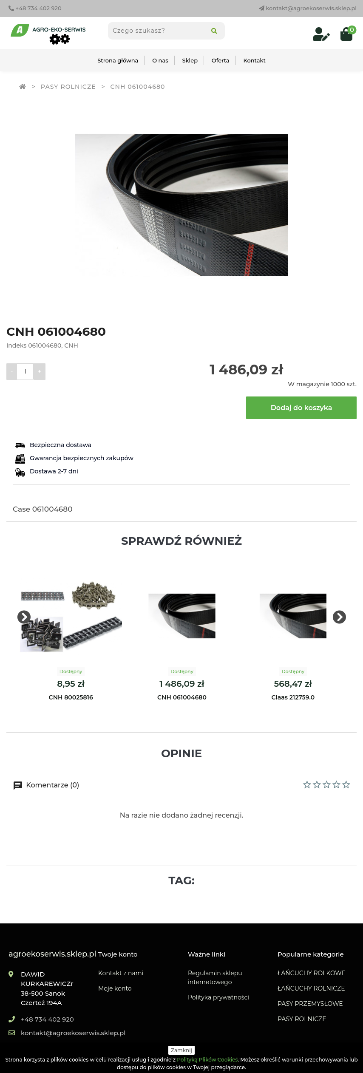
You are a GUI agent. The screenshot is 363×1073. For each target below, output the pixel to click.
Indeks (16, 345)
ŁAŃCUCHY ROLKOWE (312, 973)
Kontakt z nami (120, 973)
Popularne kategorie (311, 954)
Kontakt (254, 60)
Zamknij (181, 1050)
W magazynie (308, 384)
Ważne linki (206, 954)
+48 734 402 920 (35, 8)
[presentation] (24, 617)
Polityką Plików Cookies (207, 1059)
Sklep (190, 60)
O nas (160, 60)
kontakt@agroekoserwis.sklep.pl (308, 8)
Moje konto (115, 988)
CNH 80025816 (71, 697)
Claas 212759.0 (293, 697)
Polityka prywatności (218, 997)
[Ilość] (25, 371)
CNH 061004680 (182, 697)
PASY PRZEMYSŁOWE (310, 1004)
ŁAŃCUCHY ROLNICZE (311, 988)
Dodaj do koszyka (301, 408)
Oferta (221, 60)
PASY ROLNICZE (302, 1019)
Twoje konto (118, 954)
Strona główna (117, 60)
